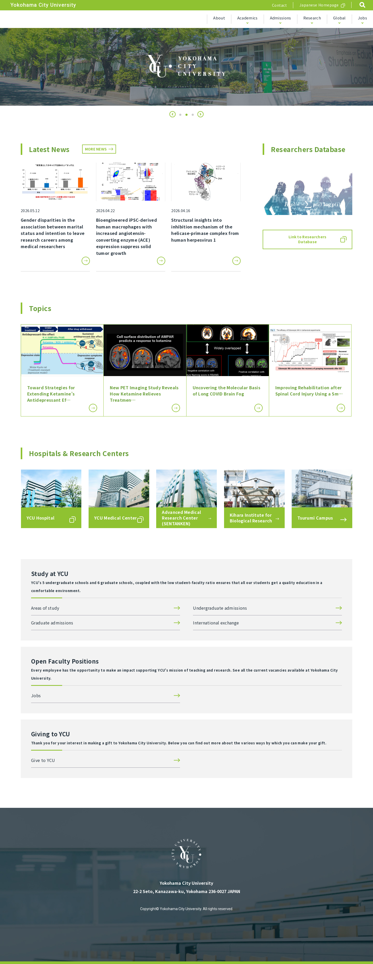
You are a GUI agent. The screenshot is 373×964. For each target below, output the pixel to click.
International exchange (216, 623)
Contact (279, 5)
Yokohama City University (43, 5)
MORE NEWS (96, 149)
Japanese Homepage (319, 5)
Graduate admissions (52, 623)
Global (339, 17)
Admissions (280, 17)
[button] (172, 114)
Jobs (362, 17)
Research (312, 17)
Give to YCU (43, 760)
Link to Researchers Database (307, 239)
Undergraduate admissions (220, 608)
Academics (247, 17)
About (219, 17)
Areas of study (45, 608)
